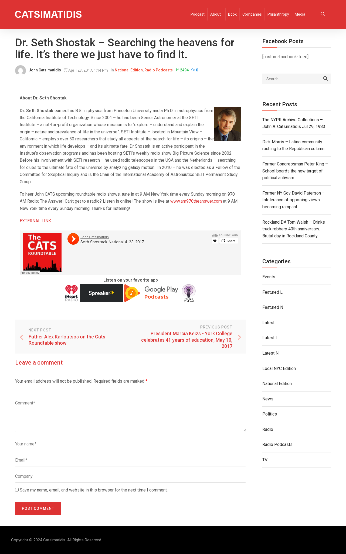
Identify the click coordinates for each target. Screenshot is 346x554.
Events (268, 276)
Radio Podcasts (158, 70)
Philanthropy (278, 14)
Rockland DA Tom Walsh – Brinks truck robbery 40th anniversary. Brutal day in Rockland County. (293, 229)
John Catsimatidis (45, 70)
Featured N (272, 307)
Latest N (270, 353)
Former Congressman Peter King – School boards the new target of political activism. (295, 170)
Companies (252, 14)
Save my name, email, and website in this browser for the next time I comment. (94, 490)
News (267, 398)
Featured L (272, 292)
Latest (268, 322)
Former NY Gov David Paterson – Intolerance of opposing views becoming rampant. (293, 200)
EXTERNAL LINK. (36, 220)
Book (232, 14)
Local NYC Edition (279, 368)
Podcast (198, 14)
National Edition (129, 70)
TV (264, 459)
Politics (269, 414)
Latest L (270, 337)
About (215, 14)
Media (300, 14)
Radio (267, 429)
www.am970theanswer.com (196, 201)
